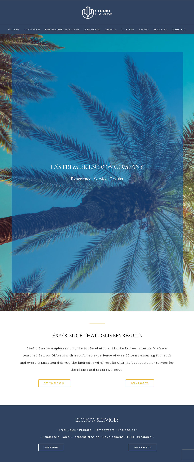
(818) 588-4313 (22, 423)
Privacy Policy (155, 440)
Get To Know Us (54, 184)
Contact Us (179, 29)
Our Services (32, 29)
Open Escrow (92, 29)
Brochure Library (157, 431)
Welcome (13, 29)
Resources (160, 29)
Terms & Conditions (159, 436)
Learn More (51, 248)
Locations (128, 29)
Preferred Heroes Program (62, 29)
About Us (111, 29)
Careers (144, 29)
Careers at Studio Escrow (97, 389)
